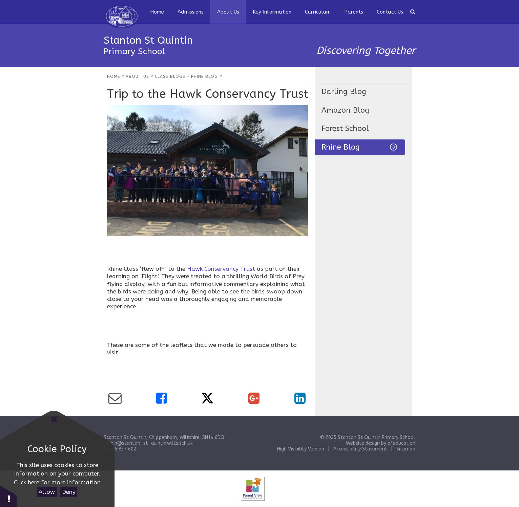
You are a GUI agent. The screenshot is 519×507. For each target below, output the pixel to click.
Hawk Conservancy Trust (221, 268)
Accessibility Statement (360, 449)
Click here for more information (57, 482)
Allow (47, 491)
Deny (69, 491)
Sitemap (405, 449)
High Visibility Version (300, 449)
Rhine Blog (340, 147)
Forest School (345, 128)
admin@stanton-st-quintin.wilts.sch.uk (148, 443)
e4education (401, 443)
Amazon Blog (345, 110)
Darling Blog (343, 91)
